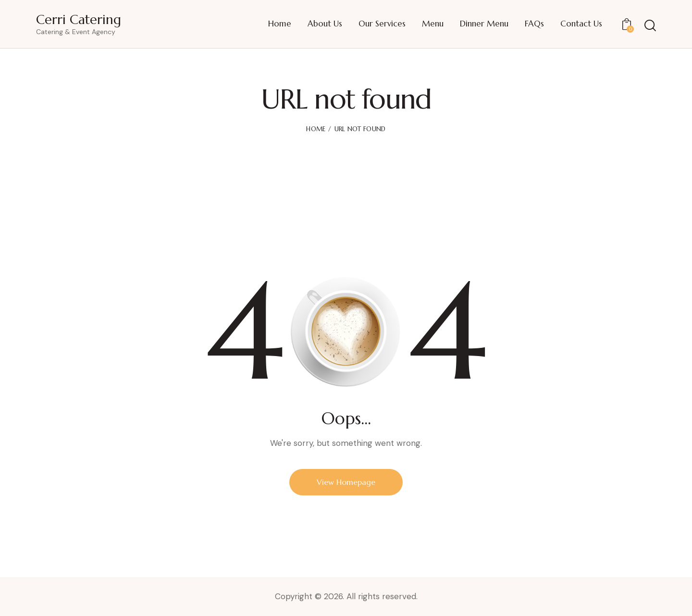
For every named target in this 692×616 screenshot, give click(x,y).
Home (315, 129)
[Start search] (650, 26)
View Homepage (346, 482)
